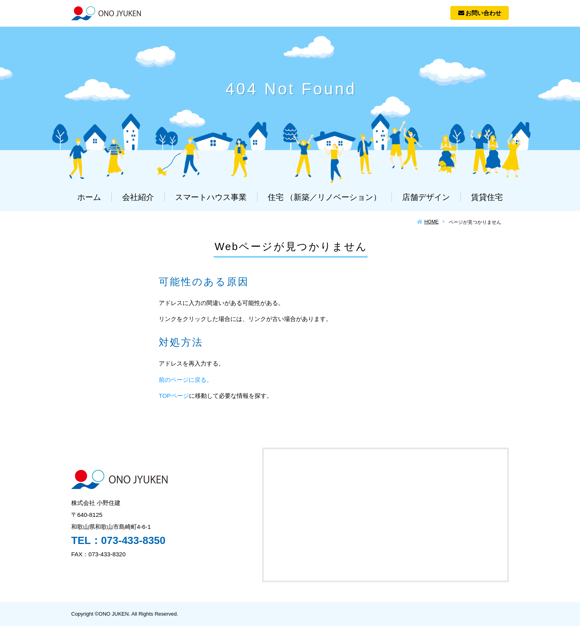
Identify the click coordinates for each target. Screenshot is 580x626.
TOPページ (174, 395)
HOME (431, 222)
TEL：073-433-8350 (118, 540)
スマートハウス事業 (211, 197)
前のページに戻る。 (185, 379)
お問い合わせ (479, 13)
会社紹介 (138, 197)
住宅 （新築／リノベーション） (324, 197)
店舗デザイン (426, 197)
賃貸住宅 (487, 197)
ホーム (89, 197)
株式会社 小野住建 (106, 13)
